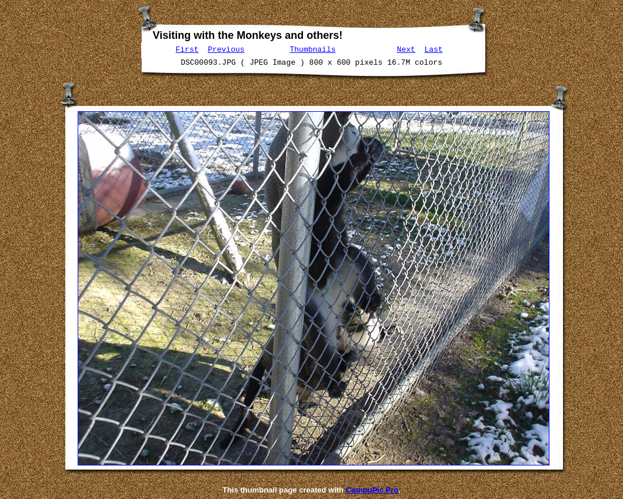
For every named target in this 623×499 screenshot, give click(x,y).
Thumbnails (313, 49)
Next (406, 49)
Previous (226, 49)
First (187, 49)
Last (433, 49)
